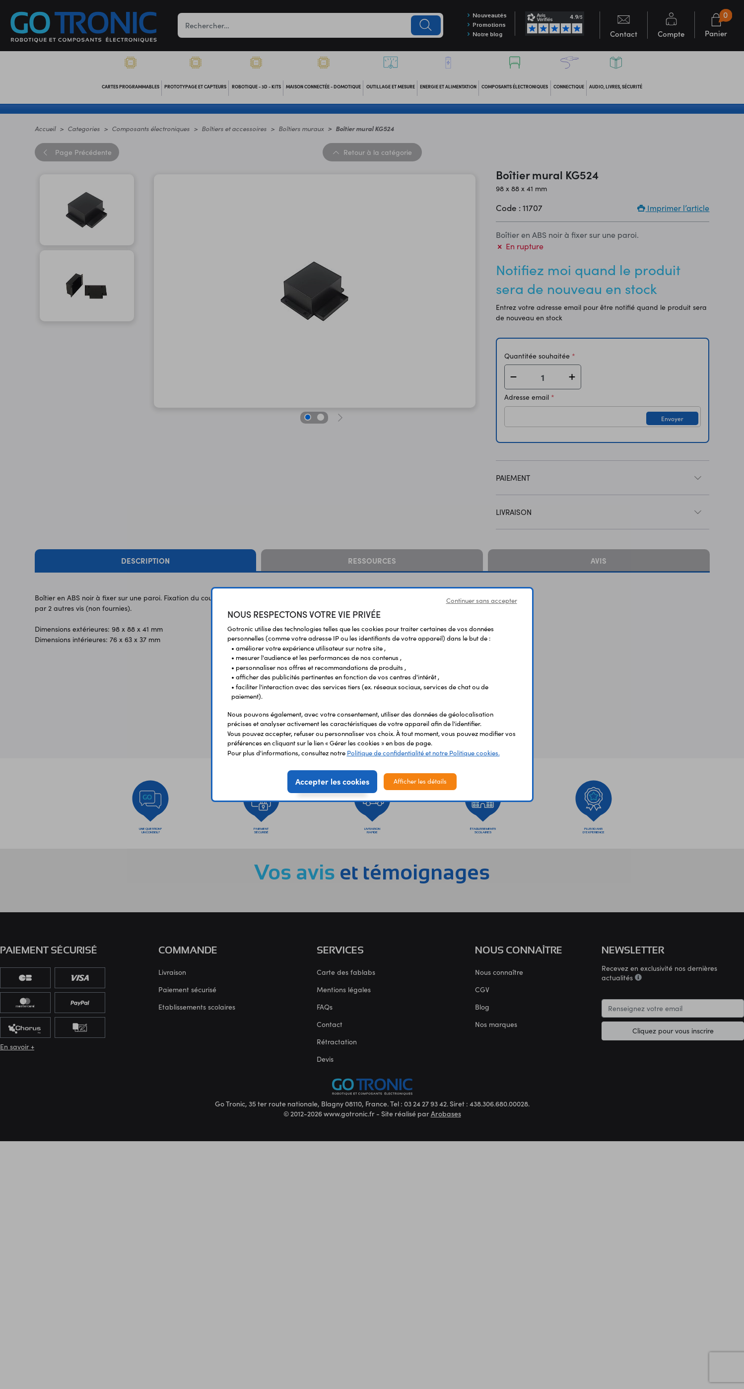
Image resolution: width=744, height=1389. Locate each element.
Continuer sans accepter (481, 600)
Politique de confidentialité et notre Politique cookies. (423, 752)
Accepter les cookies (332, 781)
